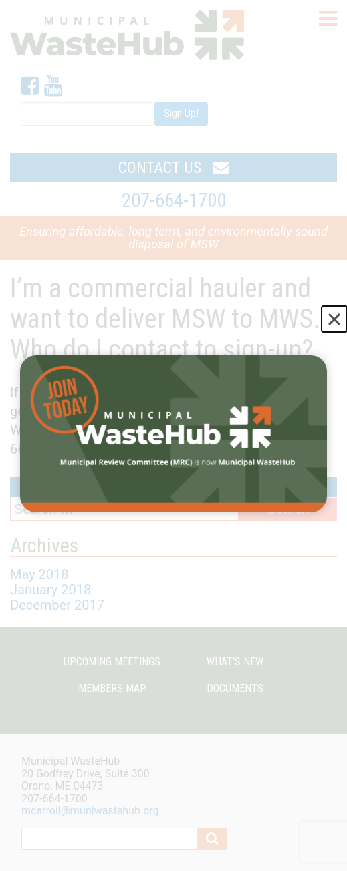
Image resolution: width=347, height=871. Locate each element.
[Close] (334, 318)
